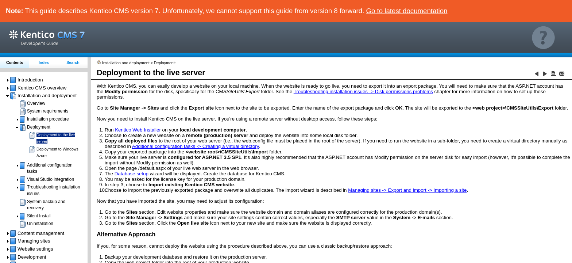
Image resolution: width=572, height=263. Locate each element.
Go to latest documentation (407, 11)
